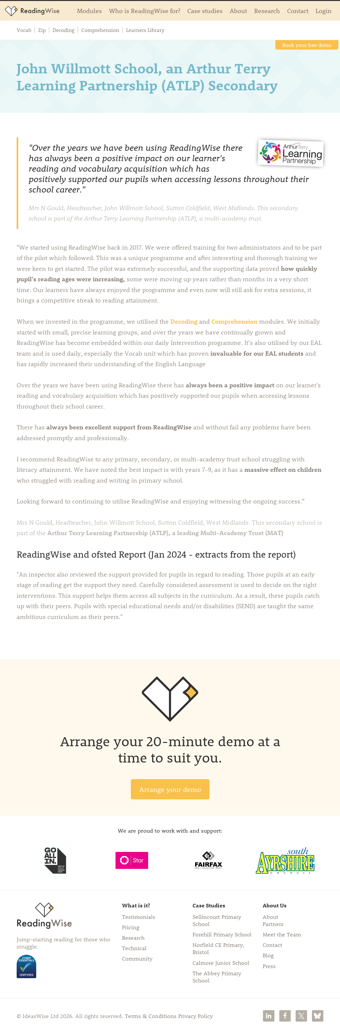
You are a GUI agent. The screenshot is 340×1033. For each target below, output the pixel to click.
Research (267, 11)
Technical (134, 947)
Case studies (205, 11)
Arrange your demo (170, 789)
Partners (273, 923)
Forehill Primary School (222, 934)
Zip (42, 30)
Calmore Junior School (221, 962)
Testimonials (138, 916)
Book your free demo (307, 44)
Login (324, 11)
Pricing (130, 927)
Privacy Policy (195, 1015)
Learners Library (145, 30)
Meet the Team (282, 934)
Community (137, 958)
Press (269, 965)
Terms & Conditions (151, 1015)
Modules (89, 11)
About (238, 11)
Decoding (63, 30)
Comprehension (100, 30)
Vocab (24, 30)
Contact (297, 11)
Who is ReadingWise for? (144, 11)
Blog (268, 955)
